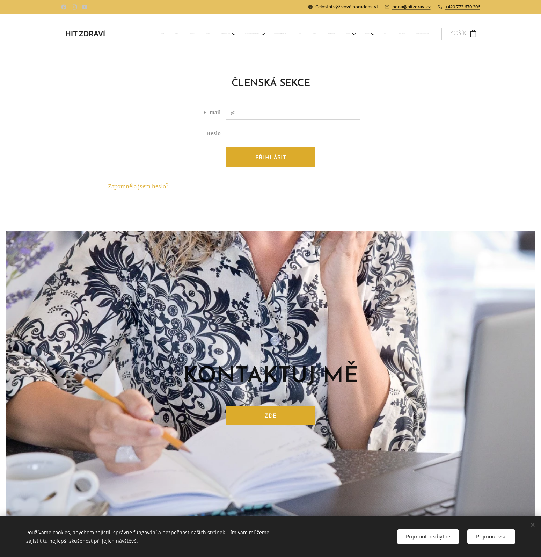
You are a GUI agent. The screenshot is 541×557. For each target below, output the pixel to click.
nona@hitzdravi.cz (411, 6)
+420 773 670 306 (462, 6)
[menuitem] (260, 34)
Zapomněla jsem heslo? (138, 186)
